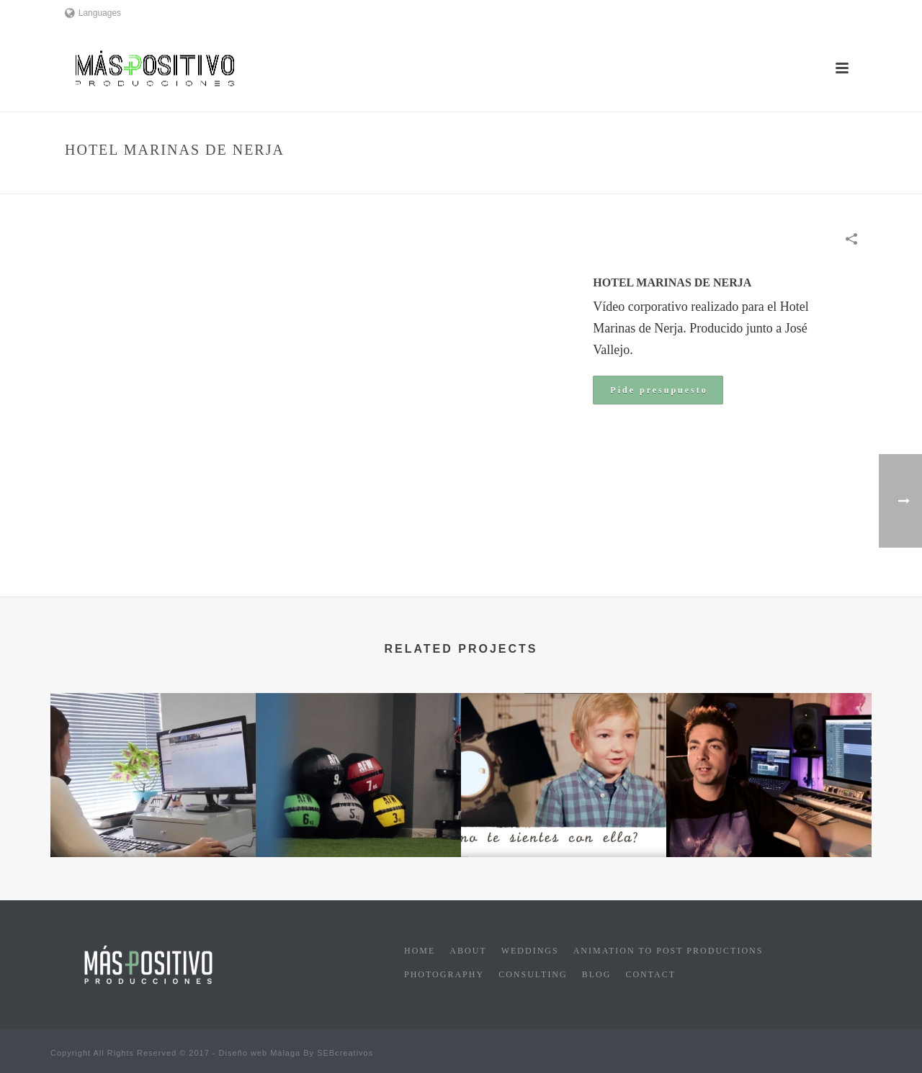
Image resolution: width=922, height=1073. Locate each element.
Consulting (533, 974)
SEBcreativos (345, 1053)
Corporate (700, 180)
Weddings (530, 951)
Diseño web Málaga (260, 1053)
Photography (444, 974)
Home (653, 180)
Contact (650, 974)
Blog (597, 974)
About (467, 951)
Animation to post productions (668, 951)
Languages (93, 13)
